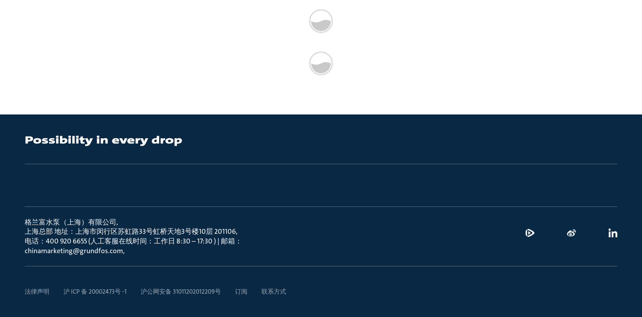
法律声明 (37, 291)
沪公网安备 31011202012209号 (181, 291)
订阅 (241, 291)
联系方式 (273, 291)
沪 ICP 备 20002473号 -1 (95, 291)
